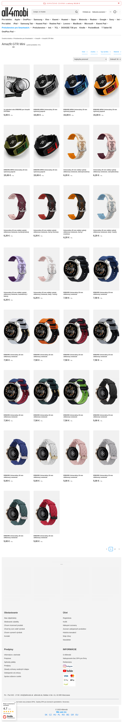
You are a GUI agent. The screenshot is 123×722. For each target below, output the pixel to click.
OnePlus (27, 20)
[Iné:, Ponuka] (52, 28)
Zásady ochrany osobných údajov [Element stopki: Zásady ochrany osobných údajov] (16, 669)
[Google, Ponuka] (107, 20)
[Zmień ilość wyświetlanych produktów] (115, 59)
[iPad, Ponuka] (18, 24)
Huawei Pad (41, 24)
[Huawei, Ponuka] (69, 20)
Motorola (83, 20)
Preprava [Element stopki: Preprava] (7, 658)
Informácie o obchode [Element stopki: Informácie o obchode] (12, 655)
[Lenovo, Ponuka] (71, 24)
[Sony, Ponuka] (115, 20)
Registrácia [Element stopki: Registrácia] (67, 618)
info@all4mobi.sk (26, 695)
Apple (17, 20)
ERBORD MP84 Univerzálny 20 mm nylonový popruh (45, 110)
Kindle (82, 28)
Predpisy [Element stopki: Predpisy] (7, 666)
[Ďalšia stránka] (119, 549)
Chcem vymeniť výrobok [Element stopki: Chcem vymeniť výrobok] (13, 632)
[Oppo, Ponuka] (77, 20)
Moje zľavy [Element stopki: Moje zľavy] (67, 636)
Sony (111, 20)
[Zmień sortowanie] (90, 59)
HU (54, 715)
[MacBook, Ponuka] (82, 24)
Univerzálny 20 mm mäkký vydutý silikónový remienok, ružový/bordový (105, 171)
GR (72, 715)
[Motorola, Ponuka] (88, 20)
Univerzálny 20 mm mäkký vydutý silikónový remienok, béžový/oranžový (76, 171)
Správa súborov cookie (12, 676)
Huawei (64, 20)
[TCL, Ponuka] (59, 28)
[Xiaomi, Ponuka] (59, 20)
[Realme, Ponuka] (98, 20)
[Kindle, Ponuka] (86, 28)
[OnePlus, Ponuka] (31, 20)
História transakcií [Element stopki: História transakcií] (69, 632)
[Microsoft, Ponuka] (94, 24)
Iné (118, 20)
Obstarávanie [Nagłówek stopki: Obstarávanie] (11, 612)
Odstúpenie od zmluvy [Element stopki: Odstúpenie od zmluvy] (12, 673)
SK (46, 715)
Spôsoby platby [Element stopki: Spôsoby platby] (10, 662)
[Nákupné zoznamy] (99, 12)
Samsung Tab (26, 24)
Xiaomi (55, 20)
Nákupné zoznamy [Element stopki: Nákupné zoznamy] (70, 625)
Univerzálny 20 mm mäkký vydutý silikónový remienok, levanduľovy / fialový (15, 294)
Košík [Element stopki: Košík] (65, 622)
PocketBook (93, 28)
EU (76, 715)
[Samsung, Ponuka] (43, 20)
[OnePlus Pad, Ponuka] (14, 32)
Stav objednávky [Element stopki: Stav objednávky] (10, 618)
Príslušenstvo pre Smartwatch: (16, 28)
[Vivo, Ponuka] (50, 20)
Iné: (50, 28)
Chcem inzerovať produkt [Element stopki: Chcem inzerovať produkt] (13, 625)
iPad (15, 24)
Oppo (73, 20)
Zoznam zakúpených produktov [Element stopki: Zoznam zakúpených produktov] (74, 629)
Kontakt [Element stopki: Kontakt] (7, 636)
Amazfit (37, 38)
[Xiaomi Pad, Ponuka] (107, 24)
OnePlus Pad (8, 32)
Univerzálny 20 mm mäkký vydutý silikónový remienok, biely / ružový (45, 293)
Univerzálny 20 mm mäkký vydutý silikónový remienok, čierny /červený (46, 231)
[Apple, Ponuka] (21, 20)
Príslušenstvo (39, 28)
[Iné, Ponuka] (120, 20)
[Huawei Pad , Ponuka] (47, 24)
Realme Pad (55, 24)
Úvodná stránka (7, 38)
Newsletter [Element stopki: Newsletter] (67, 640)
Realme (93, 20)
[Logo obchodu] (15, 11)
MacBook (77, 24)
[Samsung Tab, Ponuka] (34, 24)
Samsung (38, 20)
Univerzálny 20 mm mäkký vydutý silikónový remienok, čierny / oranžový (74, 232)
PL (59, 715)
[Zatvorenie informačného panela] (118, 3)
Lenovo (66, 24)
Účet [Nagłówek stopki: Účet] (65, 612)
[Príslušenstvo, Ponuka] (46, 28)
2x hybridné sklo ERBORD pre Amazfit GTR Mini (17, 110)
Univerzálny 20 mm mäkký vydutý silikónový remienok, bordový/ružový (16, 231)
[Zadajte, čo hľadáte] (55, 12)
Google (103, 20)
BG (67, 715)
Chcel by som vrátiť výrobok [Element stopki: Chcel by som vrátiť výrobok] (14, 629)
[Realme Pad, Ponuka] (61, 24)
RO (63, 715)
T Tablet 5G (107, 28)
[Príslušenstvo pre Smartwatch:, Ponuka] (31, 28)
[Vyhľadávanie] (76, 12)
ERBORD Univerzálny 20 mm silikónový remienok (73, 293)
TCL (56, 28)
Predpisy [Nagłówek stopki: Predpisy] (8, 649)
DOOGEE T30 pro (69, 28)
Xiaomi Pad (101, 24)
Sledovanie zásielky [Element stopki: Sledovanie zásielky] (11, 622)
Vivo (47, 20)
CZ (50, 715)
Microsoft (88, 24)
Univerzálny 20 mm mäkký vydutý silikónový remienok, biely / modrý (105, 231)
